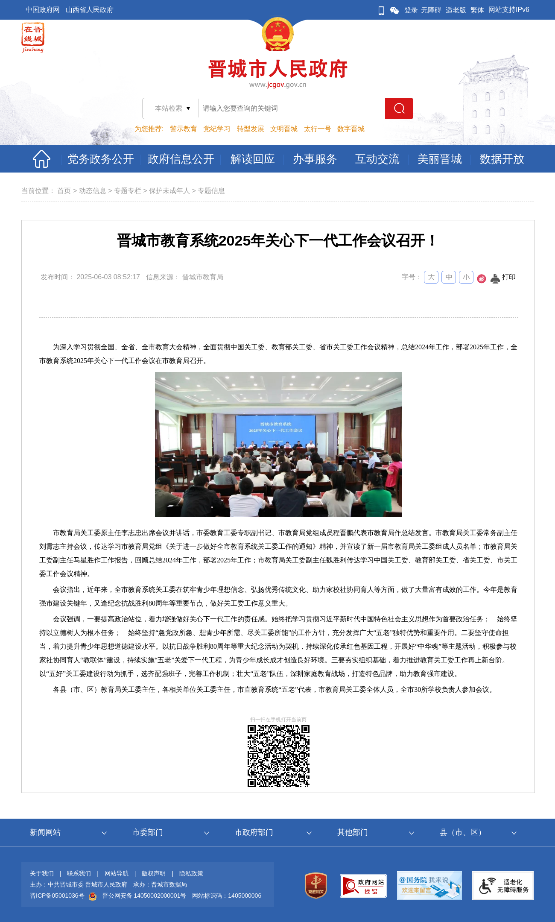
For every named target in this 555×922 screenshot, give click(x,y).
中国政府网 (43, 9)
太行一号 (317, 128)
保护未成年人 (169, 190)
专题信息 (211, 190)
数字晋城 (351, 128)
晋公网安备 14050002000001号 (144, 895)
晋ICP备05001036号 (57, 895)
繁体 (477, 10)
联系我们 (79, 873)
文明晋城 (284, 128)
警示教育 (183, 128)
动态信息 (92, 190)
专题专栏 (127, 190)
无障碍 (431, 10)
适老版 (456, 10)
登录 (411, 10)
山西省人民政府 (90, 9)
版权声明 (154, 873)
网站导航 (117, 873)
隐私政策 (191, 873)
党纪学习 (217, 128)
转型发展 (250, 128)
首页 (64, 190)
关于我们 (42, 873)
